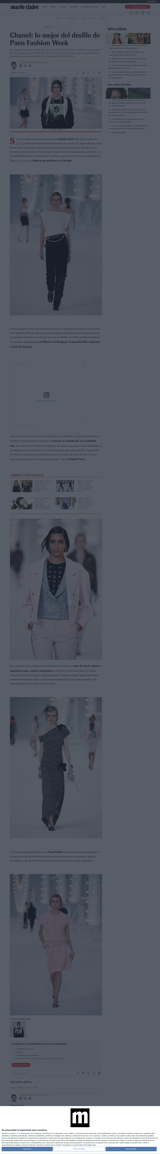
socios (18, 1133)
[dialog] (80, 1130)
